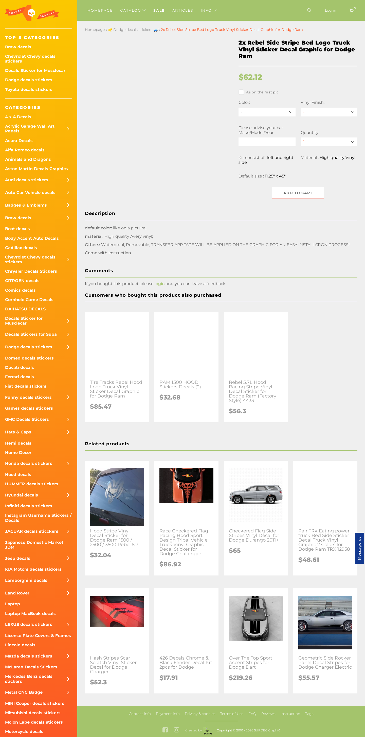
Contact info (140, 713)
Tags (309, 713)
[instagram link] (176, 730)
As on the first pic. (259, 92)
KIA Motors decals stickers (33, 569)
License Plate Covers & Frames (38, 635)
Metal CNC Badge (24, 692)
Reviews (268, 713)
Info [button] (208, 10)
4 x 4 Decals (18, 116)
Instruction (290, 713)
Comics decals (20, 290)
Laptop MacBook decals (30, 613)
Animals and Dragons (28, 159)
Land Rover (17, 593)
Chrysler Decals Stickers (31, 271)
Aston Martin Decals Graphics (36, 168)
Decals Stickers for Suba (31, 334)
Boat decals (17, 228)
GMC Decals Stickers (27, 419)
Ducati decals (19, 367)
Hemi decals (18, 443)
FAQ (252, 713)
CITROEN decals (22, 280)
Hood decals (18, 474)
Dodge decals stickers (28, 79)
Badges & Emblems (26, 205)
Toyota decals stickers (28, 89)
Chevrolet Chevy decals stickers (30, 59)
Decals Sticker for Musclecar (35, 70)
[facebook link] (165, 730)
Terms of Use (231, 713)
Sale (159, 10)
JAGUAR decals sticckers (31, 531)
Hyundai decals (21, 495)
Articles (182, 10)
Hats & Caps (18, 432)
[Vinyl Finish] (329, 112)
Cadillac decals (21, 247)
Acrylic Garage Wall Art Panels (29, 128)
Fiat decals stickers (25, 386)
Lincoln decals (20, 645)
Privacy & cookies (200, 713)
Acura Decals (19, 140)
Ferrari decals (19, 376)
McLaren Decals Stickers (31, 667)
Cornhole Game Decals (29, 299)
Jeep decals (17, 558)
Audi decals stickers (26, 179)
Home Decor (18, 452)
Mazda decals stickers (28, 656)
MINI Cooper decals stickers (34, 703)
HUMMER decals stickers (31, 484)
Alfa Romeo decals (25, 150)
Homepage (100, 10)
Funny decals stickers (28, 397)
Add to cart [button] (298, 193)
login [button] (160, 283)
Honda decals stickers (28, 463)
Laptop (12, 604)
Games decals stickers (29, 408)
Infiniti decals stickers (28, 506)
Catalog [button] (133, 10)
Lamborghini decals (26, 580)
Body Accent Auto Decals (32, 238)
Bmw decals (18, 47)
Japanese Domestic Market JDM (34, 545)
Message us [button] (359, 548)
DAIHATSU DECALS (25, 309)
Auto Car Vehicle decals (30, 192)
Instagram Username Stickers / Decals (38, 518)
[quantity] (329, 141)
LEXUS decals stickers (28, 624)
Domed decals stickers (29, 358)
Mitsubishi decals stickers (33, 712)
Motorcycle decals (24, 731)
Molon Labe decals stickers (34, 722)
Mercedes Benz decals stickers (28, 679)
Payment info (168, 713)
